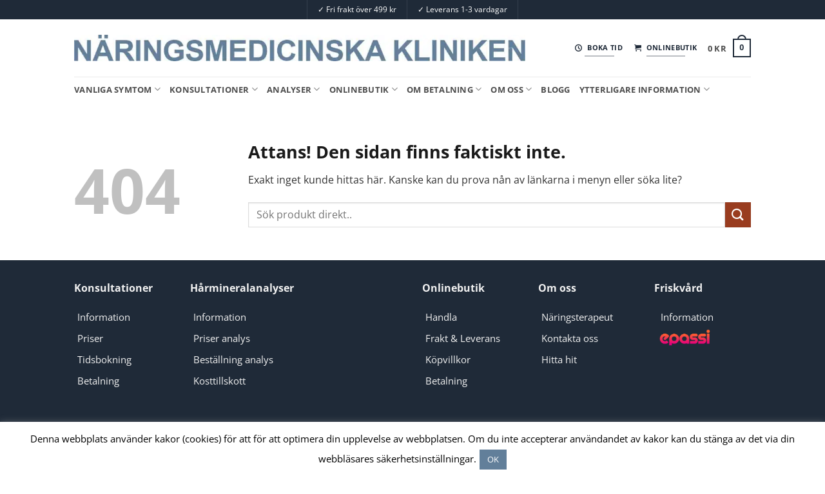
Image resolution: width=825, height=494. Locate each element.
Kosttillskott (219, 380)
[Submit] (738, 214)
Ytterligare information (644, 89)
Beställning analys (233, 359)
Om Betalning (444, 89)
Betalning (98, 380)
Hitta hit (559, 359)
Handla (441, 316)
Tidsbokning (104, 359)
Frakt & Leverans (462, 338)
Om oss (511, 89)
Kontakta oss (569, 338)
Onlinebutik (363, 89)
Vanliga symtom (117, 89)
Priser (90, 338)
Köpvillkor (448, 359)
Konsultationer (214, 89)
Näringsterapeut (577, 316)
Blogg (555, 89)
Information (103, 316)
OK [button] (493, 459)
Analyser (293, 89)
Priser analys (221, 338)
